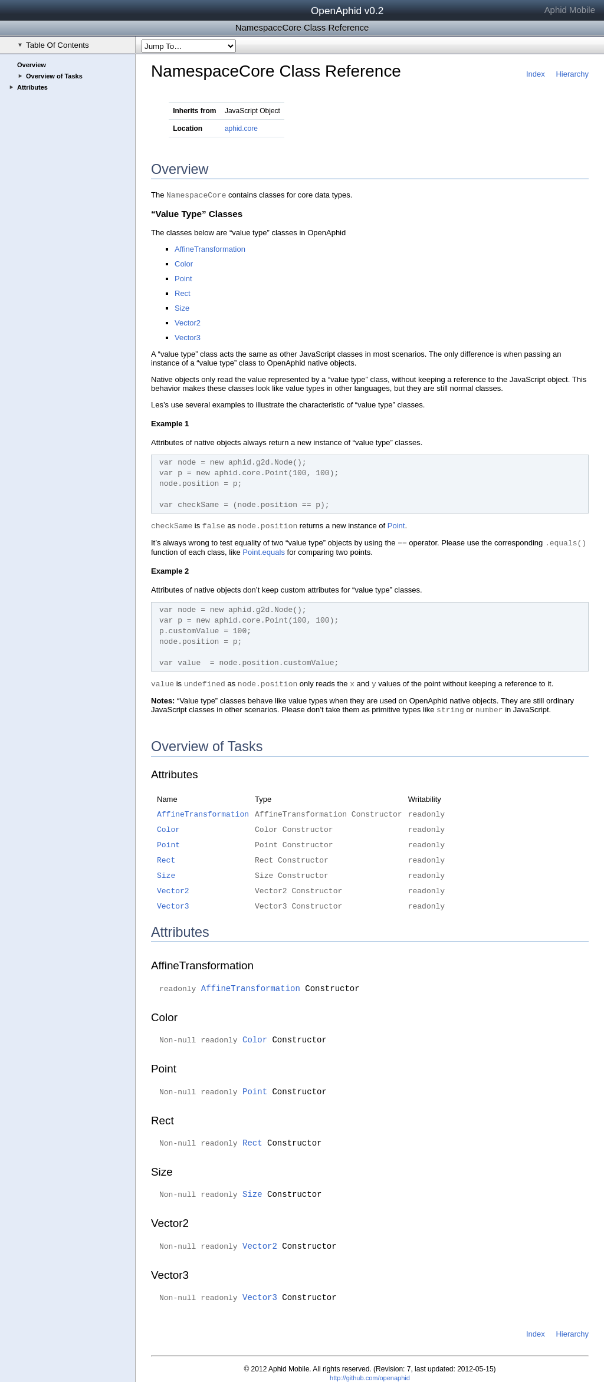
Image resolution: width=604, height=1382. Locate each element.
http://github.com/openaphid (370, 1377)
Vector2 (188, 322)
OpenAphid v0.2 (347, 11)
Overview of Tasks (54, 76)
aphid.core (241, 128)
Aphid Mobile (569, 10)
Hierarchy (572, 74)
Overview (31, 64)
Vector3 (188, 337)
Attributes (32, 87)
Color (184, 263)
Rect (183, 293)
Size (182, 308)
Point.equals (263, 552)
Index (535, 74)
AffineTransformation (210, 249)
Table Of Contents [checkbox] (53, 45)
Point (183, 278)
